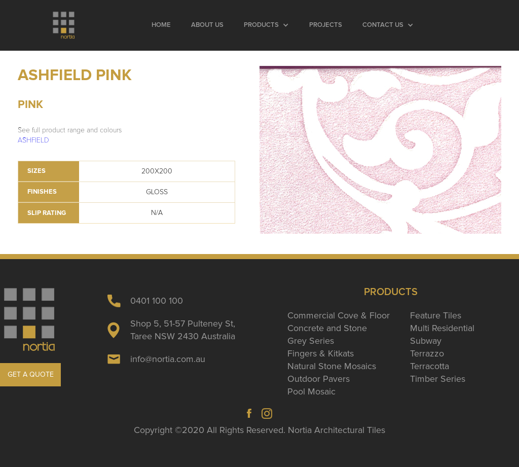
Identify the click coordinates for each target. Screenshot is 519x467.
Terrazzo (427, 353)
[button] (266, 25)
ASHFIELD (33, 140)
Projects (325, 25)
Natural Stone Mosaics (331, 366)
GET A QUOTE (31, 374)
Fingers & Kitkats (320, 353)
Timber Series (437, 378)
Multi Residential (442, 328)
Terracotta (429, 366)
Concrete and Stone (327, 328)
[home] (64, 25)
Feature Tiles (435, 315)
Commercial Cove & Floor (338, 315)
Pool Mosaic (311, 391)
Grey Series (310, 340)
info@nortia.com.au (167, 359)
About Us (207, 25)
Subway (425, 340)
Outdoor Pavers (318, 378)
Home (161, 25)
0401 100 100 (156, 300)
